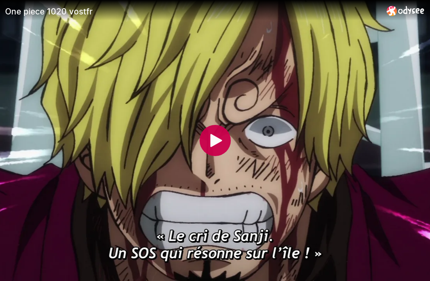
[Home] (406, 10)
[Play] (215, 140)
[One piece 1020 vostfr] (192, 11)
